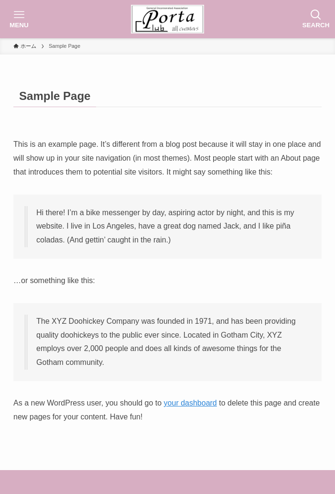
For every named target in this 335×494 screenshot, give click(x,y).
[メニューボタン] (19, 19)
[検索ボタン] (316, 19)
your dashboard (190, 403)
